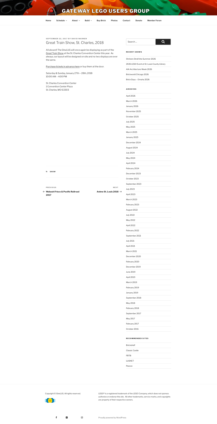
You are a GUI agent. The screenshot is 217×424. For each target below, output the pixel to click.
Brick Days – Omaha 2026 (137, 79)
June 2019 (130, 272)
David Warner (79, 39)
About (76, 20)
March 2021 (131, 251)
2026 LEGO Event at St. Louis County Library (145, 64)
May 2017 (130, 318)
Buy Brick (101, 20)
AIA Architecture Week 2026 (139, 69)
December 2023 (133, 173)
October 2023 (132, 178)
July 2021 (130, 241)
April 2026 (130, 96)
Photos (114, 20)
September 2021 (133, 236)
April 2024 (130, 163)
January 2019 (132, 292)
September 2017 (133, 313)
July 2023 (130, 189)
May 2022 (130, 220)
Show (53, 172)
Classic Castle (132, 350)
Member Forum (154, 20)
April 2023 (130, 194)
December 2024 (133, 142)
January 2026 (132, 106)
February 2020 (132, 261)
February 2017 (132, 323)
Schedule (61, 20)
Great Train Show (55, 53)
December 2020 (133, 256)
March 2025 (131, 132)
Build (88, 20)
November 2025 (133, 111)
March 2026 (131, 101)
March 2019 (131, 282)
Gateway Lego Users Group (106, 11)
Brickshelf (130, 345)
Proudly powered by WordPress (112, 417)
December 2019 (133, 267)
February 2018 (132, 308)
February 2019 (132, 287)
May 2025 (130, 127)
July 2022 (130, 215)
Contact (126, 20)
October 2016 (132, 329)
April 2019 (130, 277)
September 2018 (133, 298)
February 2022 (132, 230)
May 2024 (130, 158)
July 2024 (130, 153)
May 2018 (130, 303)
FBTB (128, 355)
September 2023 (133, 184)
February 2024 (132, 168)
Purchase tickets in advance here (63, 66)
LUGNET (130, 361)
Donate (138, 20)
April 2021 (130, 246)
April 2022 (130, 225)
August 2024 (132, 147)
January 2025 (132, 137)
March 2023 (131, 199)
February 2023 (132, 204)
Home (48, 20)
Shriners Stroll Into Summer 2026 (141, 59)
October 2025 (132, 116)
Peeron (129, 366)
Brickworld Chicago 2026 (137, 74)
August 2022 (132, 210)
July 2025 (130, 122)
